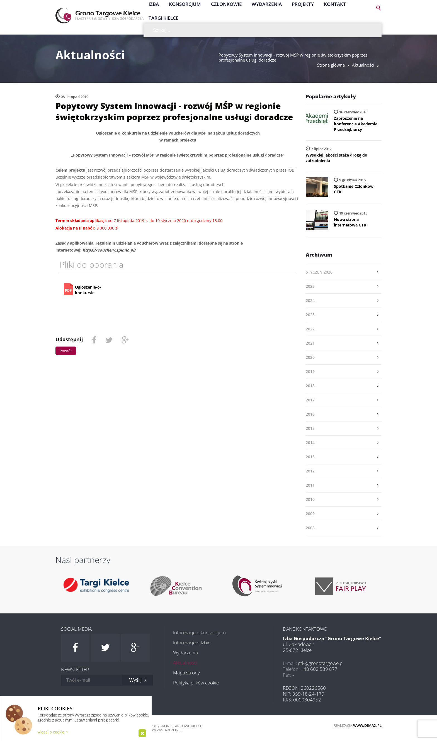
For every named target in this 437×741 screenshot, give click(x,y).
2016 (310, 414)
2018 (310, 385)
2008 (310, 527)
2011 (310, 485)
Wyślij (137, 680)
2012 (310, 471)
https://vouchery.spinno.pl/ (109, 250)
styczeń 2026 (319, 272)
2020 (310, 357)
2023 (310, 314)
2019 (310, 371)
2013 (310, 456)
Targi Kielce (163, 18)
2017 (310, 400)
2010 (310, 499)
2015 (310, 428)
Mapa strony (186, 672)
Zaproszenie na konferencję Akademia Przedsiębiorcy (355, 124)
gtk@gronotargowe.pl (321, 663)
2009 (310, 513)
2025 (310, 286)
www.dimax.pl (367, 725)
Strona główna (331, 64)
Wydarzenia (185, 652)
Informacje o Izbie (191, 642)
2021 (310, 343)
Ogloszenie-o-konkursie (88, 289)
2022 (310, 329)
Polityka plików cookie (196, 682)
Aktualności (363, 64)
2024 (310, 300)
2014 (310, 442)
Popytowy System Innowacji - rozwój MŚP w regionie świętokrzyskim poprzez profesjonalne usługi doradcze (293, 57)
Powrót (66, 350)
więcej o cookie (53, 732)
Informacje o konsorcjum (199, 632)
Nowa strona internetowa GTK (350, 222)
